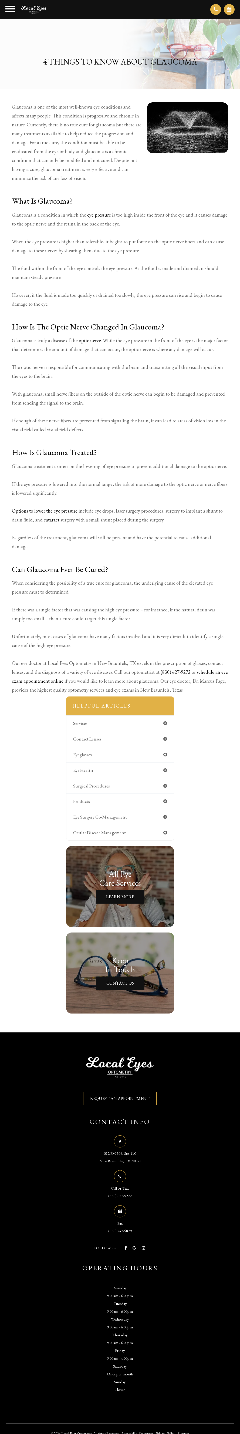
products (81, 801)
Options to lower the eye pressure (44, 511)
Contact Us (120, 983)
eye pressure (99, 215)
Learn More (120, 897)
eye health (83, 770)
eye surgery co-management (100, 817)
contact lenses (87, 739)
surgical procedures (91, 786)
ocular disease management (99, 833)
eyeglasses (82, 755)
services (80, 723)
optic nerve (90, 340)
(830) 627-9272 (176, 672)
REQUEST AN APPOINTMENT (120, 1098)
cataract (51, 520)
